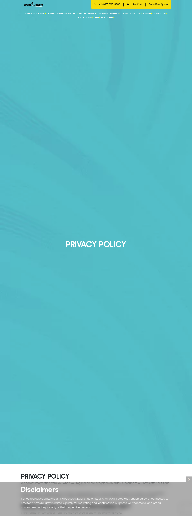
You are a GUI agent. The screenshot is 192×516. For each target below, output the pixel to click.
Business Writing (67, 13)
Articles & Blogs (35, 13)
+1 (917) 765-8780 (107, 4)
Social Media (85, 17)
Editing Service (88, 13)
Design (147, 13)
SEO (97, 17)
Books (51, 13)
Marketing (160, 13)
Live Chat (134, 4)
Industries (108, 17)
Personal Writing (109, 13)
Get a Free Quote (158, 4)
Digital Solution (132, 13)
